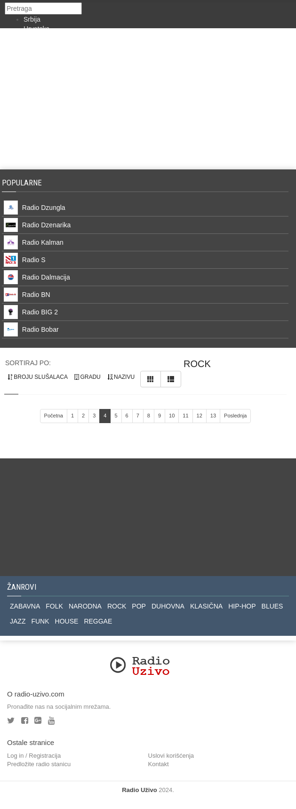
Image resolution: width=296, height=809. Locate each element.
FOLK (54, 606)
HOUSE (67, 621)
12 (199, 415)
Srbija (32, 19)
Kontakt (158, 764)
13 (213, 415)
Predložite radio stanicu (39, 764)
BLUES (272, 606)
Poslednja (235, 415)
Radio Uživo (139, 789)
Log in (15, 755)
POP (139, 606)
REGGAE (98, 621)
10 (172, 415)
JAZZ (17, 621)
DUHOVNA (168, 606)
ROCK (116, 606)
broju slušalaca (38, 377)
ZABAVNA (25, 606)
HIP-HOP (242, 606)
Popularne (24, 182)
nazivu (121, 377)
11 (185, 415)
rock (197, 364)
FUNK (40, 621)
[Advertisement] (148, 99)
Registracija (45, 755)
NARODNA (85, 606)
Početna (53, 415)
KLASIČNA (206, 606)
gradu (87, 377)
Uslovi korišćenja (171, 755)
